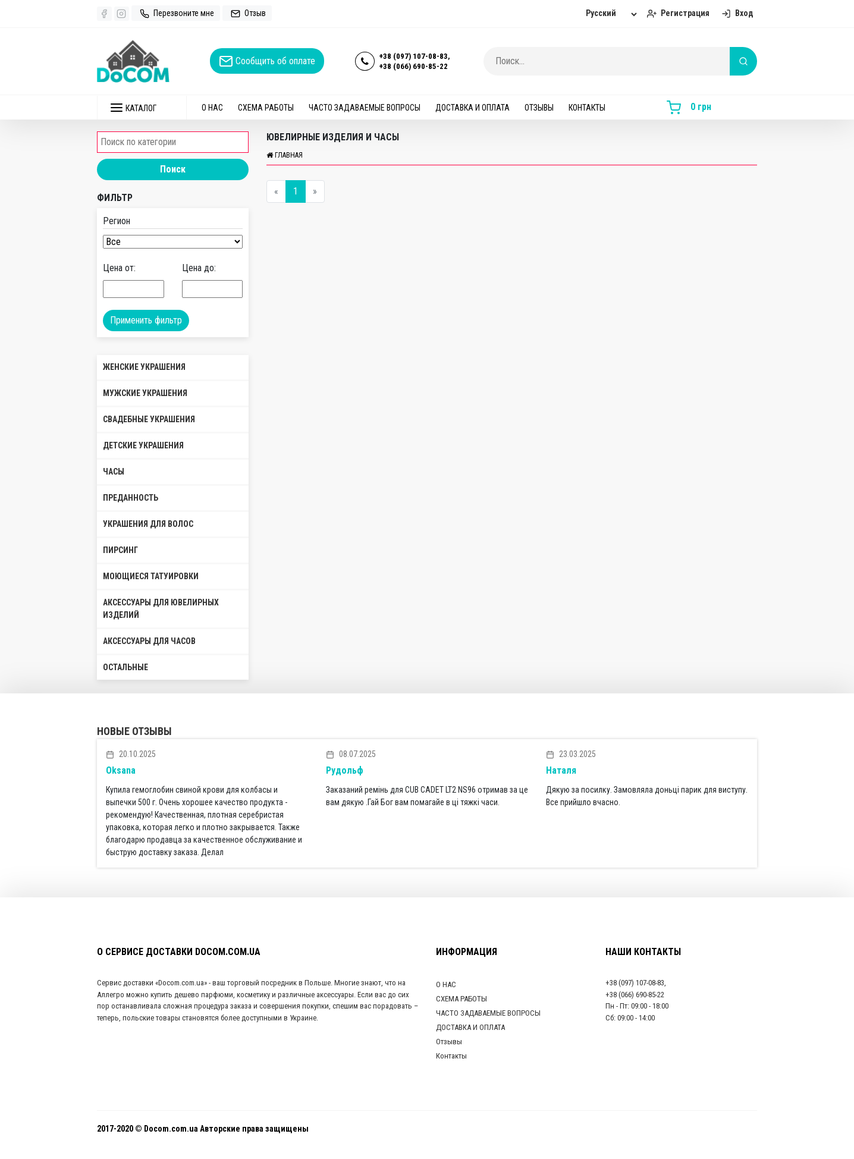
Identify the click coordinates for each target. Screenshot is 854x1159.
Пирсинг (120, 550)
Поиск (173, 169)
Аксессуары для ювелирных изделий (161, 609)
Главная (284, 155)
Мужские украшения (145, 393)
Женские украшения (144, 367)
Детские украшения (143, 445)
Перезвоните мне (175, 13)
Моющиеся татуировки (151, 576)
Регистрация (677, 13)
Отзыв (247, 13)
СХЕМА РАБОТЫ (266, 107)
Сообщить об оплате (267, 61)
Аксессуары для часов (149, 641)
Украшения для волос (148, 524)
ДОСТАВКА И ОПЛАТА (472, 107)
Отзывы (539, 107)
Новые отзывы (134, 731)
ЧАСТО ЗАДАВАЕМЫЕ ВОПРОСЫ (364, 107)
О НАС (212, 107)
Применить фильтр (146, 320)
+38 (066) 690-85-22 (413, 66)
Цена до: (199, 268)
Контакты (587, 107)
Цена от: (119, 268)
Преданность (130, 497)
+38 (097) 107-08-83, (414, 56)
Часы (113, 471)
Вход (736, 13)
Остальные (125, 667)
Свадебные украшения (149, 419)
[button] (142, 108)
